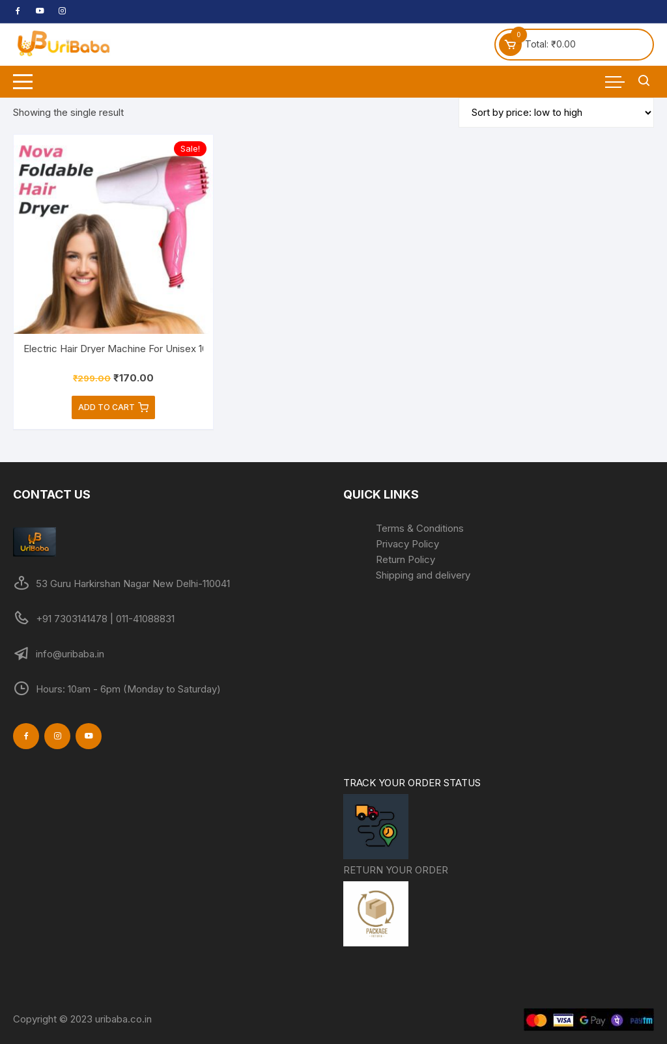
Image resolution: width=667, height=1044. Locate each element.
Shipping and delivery (423, 575)
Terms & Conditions (420, 528)
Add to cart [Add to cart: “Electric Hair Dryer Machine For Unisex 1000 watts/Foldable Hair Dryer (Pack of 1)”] (113, 407)
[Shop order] (556, 113)
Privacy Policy (407, 544)
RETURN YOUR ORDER (395, 907)
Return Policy (405, 559)
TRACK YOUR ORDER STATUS (412, 819)
